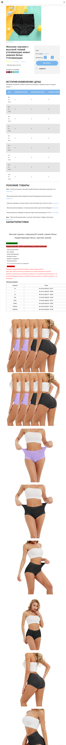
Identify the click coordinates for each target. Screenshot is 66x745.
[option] (23, 24)
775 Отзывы (15, 62)
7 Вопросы (22, 62)
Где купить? (47, 63)
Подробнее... (9, 192)
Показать (46, 54)
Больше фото (10, 42)
